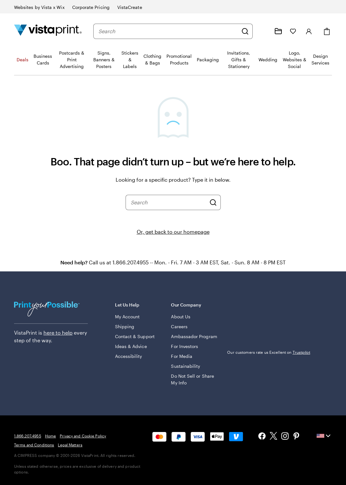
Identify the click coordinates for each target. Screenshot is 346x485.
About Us (180, 316)
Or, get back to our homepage (173, 232)
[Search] (245, 31)
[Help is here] (263, 31)
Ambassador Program (194, 336)
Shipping (125, 326)
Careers (179, 326)
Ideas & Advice (131, 346)
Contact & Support (135, 336)
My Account (127, 316)
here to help (58, 333)
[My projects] (278, 31)
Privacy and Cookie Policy (83, 436)
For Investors (184, 346)
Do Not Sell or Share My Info (192, 379)
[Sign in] (309, 31)
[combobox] (168, 31)
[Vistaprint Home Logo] (48, 31)
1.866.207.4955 (27, 436)
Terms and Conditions (34, 445)
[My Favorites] (293, 31)
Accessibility (128, 356)
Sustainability (185, 366)
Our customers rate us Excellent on (268, 352)
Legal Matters (70, 445)
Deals (22, 59)
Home (50, 436)
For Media (181, 356)
